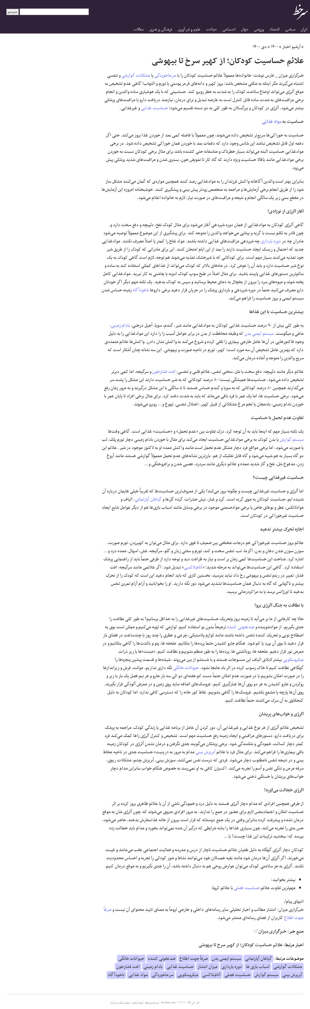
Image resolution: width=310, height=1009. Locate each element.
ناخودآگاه (141, 290)
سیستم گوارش (292, 440)
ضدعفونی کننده (240, 627)
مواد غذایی (271, 122)
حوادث (211, 29)
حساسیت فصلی (247, 888)
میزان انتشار (208, 967)
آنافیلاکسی (193, 567)
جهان (244, 29)
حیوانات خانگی (186, 668)
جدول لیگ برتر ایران (120, 1002)
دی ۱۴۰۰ (260, 47)
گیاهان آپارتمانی (148, 499)
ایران (304, 29)
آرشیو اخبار (291, 47)
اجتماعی (228, 29)
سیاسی (290, 29)
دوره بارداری (270, 241)
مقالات (139, 29)
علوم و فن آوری (189, 29)
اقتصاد (274, 29)
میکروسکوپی (293, 660)
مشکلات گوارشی (135, 75)
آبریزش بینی (205, 752)
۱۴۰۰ (274, 47)
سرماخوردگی (165, 75)
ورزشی (259, 29)
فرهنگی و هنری (160, 29)
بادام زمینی (120, 325)
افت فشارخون (164, 372)
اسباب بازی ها (258, 967)
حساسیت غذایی (154, 108)
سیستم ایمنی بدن (259, 334)
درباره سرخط (152, 1002)
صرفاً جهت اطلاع (193, 959)
